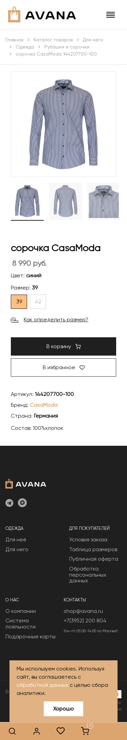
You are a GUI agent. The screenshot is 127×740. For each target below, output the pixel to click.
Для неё (15, 539)
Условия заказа (88, 539)
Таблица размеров (93, 549)
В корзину (63, 346)
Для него (93, 39)
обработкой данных (42, 685)
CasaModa (44, 405)
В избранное (64, 367)
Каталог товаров (53, 39)
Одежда (25, 46)
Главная (14, 39)
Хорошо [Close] (63, 708)
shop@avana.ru (83, 611)
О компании (20, 611)
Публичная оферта (93, 559)
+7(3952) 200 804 (85, 620)
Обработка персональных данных (87, 574)
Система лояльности (20, 623)
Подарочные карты (30, 636)
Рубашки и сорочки (66, 46)
